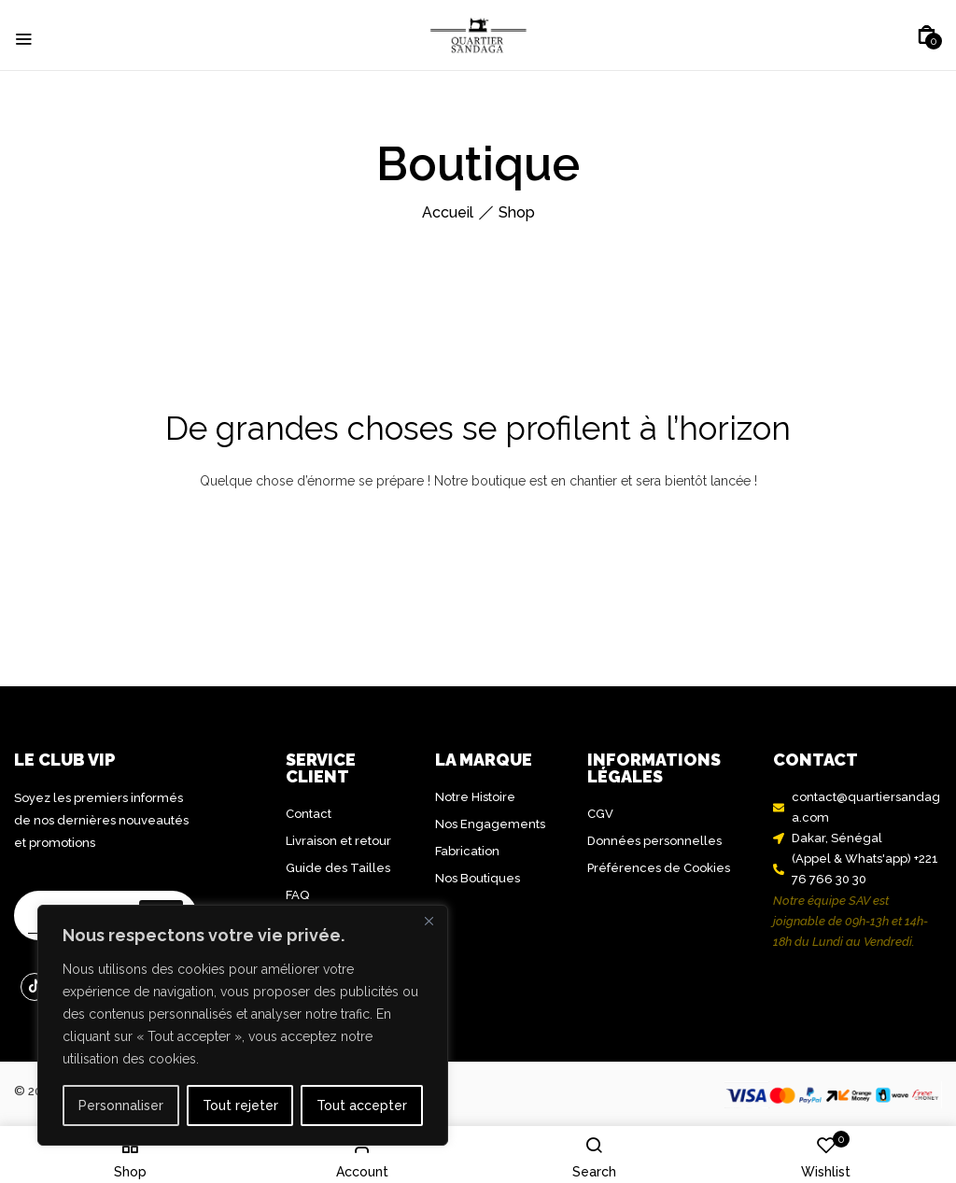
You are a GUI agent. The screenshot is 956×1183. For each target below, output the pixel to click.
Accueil (447, 212)
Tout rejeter (240, 1105)
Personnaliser (120, 1105)
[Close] (428, 920)
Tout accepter (361, 1105)
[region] (242, 1025)
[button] (927, 35)
